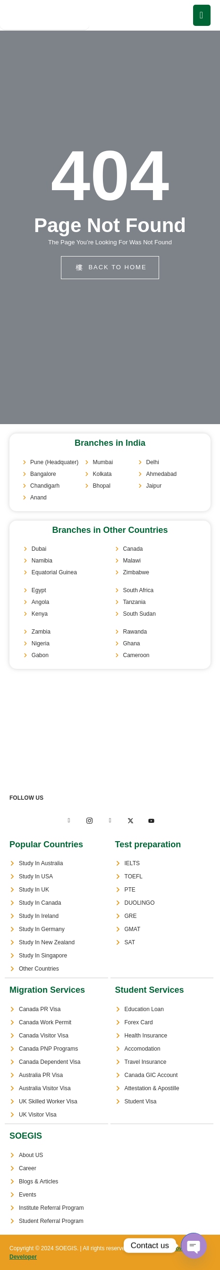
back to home (111, 267)
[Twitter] (89, 821)
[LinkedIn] (110, 821)
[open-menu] (202, 15)
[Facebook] (69, 821)
